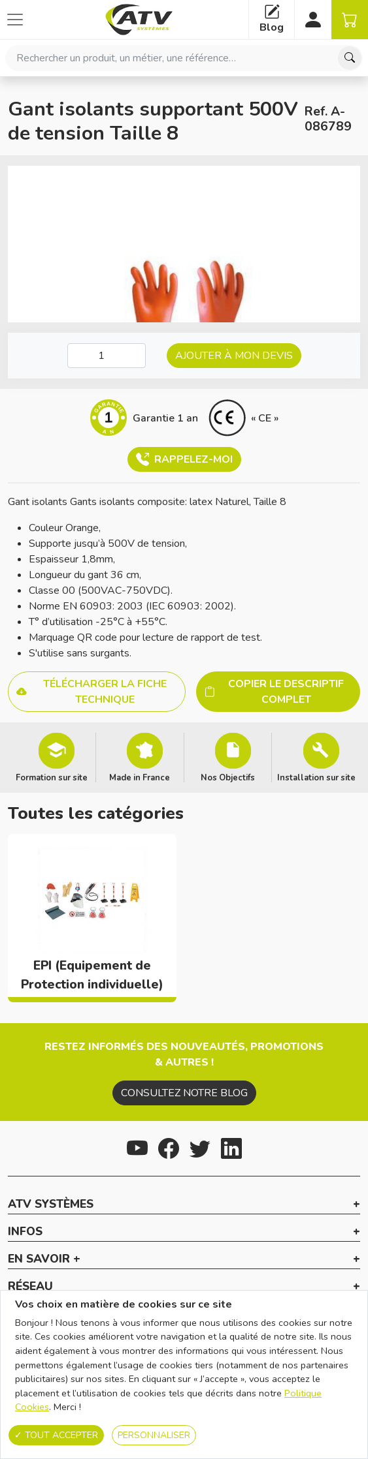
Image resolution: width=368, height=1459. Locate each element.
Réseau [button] (30, 1287)
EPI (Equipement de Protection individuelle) (92, 975)
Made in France (139, 777)
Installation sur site (316, 777)
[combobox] (184, 58)
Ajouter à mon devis (234, 355)
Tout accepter (56, 1435)
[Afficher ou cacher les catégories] (15, 19)
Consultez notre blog (184, 1093)
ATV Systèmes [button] (50, 1204)
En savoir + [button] (44, 1259)
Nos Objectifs (228, 777)
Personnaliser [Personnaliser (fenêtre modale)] (154, 1435)
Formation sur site (52, 777)
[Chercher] (349, 58)
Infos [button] (25, 1232)
